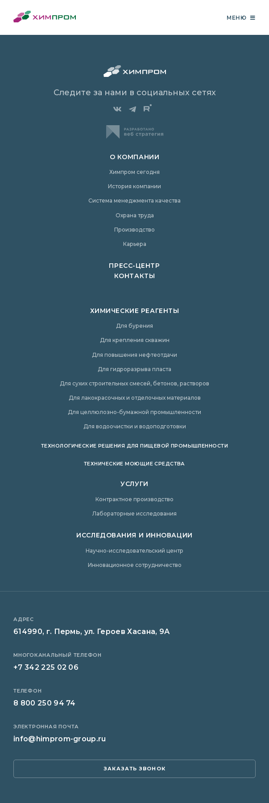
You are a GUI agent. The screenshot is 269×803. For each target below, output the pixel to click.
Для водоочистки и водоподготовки (134, 426)
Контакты (134, 276)
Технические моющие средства (134, 464)
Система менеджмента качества (134, 200)
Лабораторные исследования (134, 513)
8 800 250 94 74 (44, 703)
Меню (241, 17)
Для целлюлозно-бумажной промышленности (134, 412)
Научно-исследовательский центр (134, 550)
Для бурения (134, 325)
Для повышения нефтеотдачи (134, 354)
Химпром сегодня (134, 172)
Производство (134, 229)
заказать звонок (134, 768)
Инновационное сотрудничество (135, 565)
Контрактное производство (134, 499)
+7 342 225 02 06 (46, 667)
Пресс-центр (134, 266)
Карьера (134, 244)
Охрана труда (135, 215)
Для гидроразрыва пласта (134, 369)
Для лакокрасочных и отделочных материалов (135, 397)
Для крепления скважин (135, 340)
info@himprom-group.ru (59, 739)
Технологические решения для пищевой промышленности (134, 446)
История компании (134, 186)
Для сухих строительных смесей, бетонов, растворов (134, 383)
